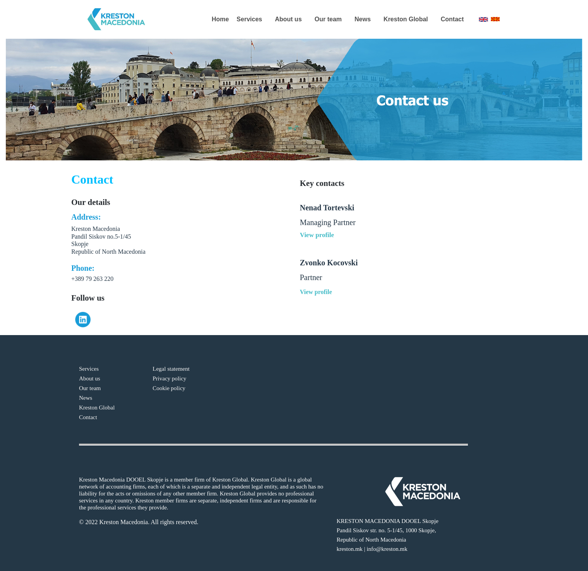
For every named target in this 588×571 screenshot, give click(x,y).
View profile (317, 235)
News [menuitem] (362, 19)
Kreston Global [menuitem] (405, 19)
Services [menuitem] (249, 19)
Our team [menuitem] (328, 19)
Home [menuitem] (220, 19)
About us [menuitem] (288, 19)
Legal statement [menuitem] (171, 369)
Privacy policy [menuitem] (169, 378)
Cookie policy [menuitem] (169, 388)
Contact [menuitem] (452, 19)
